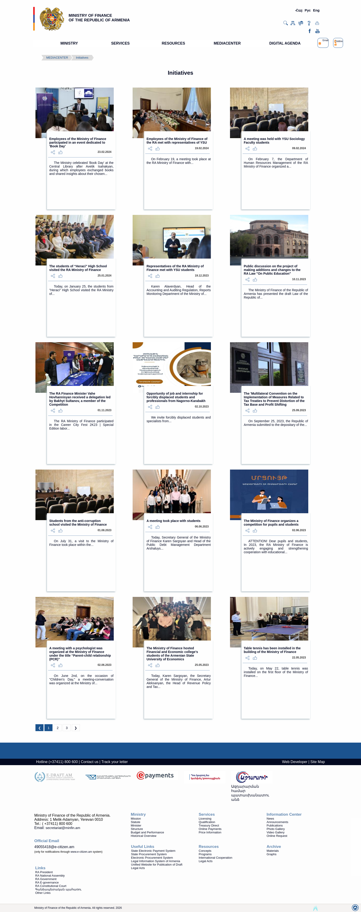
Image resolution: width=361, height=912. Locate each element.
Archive (274, 846)
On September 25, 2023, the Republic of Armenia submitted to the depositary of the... (276, 423)
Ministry (138, 814)
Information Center (284, 814)
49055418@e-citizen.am (54, 847)
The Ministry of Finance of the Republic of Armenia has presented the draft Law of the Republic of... (276, 293)
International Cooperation (215, 857)
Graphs (272, 854)
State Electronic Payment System (153, 850)
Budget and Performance (147, 832)
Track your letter (114, 762)
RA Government (46, 879)
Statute (135, 822)
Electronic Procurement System (152, 857)
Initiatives (82, 57)
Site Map (317, 762)
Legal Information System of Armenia (155, 861)
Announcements (277, 822)
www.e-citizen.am (81, 851)
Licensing (205, 818)
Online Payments (210, 829)
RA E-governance (47, 882)
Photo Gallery (276, 829)
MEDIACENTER (227, 43)
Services (207, 814)
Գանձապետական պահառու (58, 889)
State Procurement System (149, 854)
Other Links (42, 893)
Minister (136, 825)
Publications (275, 825)
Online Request (277, 836)
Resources (209, 846)
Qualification (207, 822)
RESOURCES (173, 43)
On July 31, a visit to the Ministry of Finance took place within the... (81, 543)
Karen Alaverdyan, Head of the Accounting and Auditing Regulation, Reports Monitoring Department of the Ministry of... (178, 290)
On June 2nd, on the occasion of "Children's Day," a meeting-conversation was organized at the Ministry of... (81, 679)
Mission (136, 818)
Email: (57, 828)
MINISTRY (69, 43)
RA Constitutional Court (50, 886)
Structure (137, 829)
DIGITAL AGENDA (285, 43)
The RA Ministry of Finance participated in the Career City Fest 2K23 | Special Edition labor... (81, 424)
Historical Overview (143, 836)
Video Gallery (276, 832)
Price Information (210, 832)
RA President (44, 872)
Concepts (205, 850)
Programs (205, 854)
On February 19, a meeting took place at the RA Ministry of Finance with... (178, 161)
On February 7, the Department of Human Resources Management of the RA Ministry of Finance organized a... (276, 162)
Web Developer (294, 762)
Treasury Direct (209, 825)
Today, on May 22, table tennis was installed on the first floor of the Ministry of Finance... (276, 672)
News (270, 818)
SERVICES (120, 43)
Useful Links (142, 846)
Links (40, 868)
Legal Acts (206, 861)
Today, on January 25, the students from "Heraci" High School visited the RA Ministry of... (81, 290)
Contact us (89, 762)
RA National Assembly (50, 875)
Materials (273, 850)
